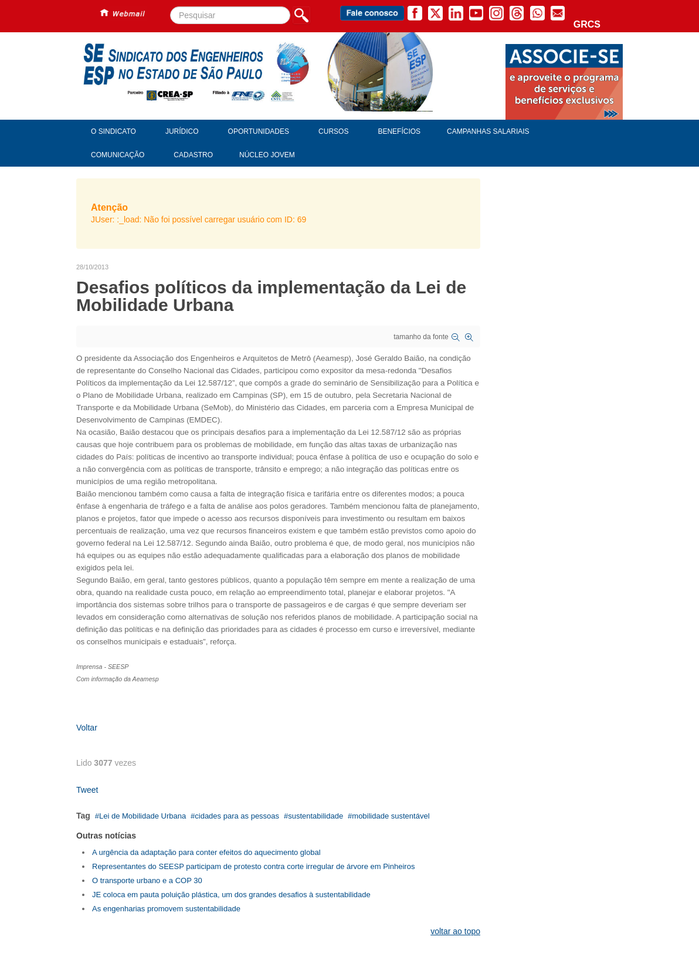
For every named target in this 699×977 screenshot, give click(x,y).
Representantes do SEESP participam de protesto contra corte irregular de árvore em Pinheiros (253, 866)
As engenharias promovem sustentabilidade (166, 908)
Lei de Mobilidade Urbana (142, 816)
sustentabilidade (315, 816)
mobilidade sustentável (390, 816)
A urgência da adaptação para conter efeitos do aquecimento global (206, 852)
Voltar (86, 727)
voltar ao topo (455, 931)
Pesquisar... (170, 6)
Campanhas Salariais (488, 131)
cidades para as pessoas (237, 816)
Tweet (87, 790)
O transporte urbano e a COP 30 (147, 880)
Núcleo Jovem (267, 155)
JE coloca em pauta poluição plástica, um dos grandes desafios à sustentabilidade (231, 894)
